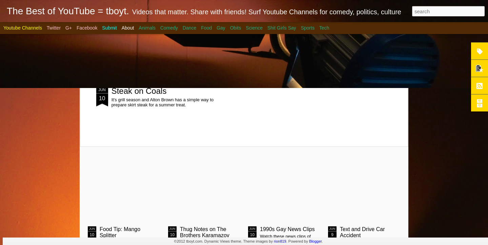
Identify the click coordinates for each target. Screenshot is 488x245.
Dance (189, 28)
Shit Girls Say (281, 28)
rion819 (280, 241)
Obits (235, 28)
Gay (221, 28)
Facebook (87, 28)
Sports (307, 28)
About (128, 28)
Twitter (54, 28)
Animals (147, 28)
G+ (68, 28)
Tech (324, 28)
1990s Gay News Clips (287, 229)
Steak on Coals (139, 90)
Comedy (169, 28)
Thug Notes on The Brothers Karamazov (204, 232)
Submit (109, 28)
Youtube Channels (22, 28)
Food (206, 28)
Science (254, 28)
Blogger (315, 241)
